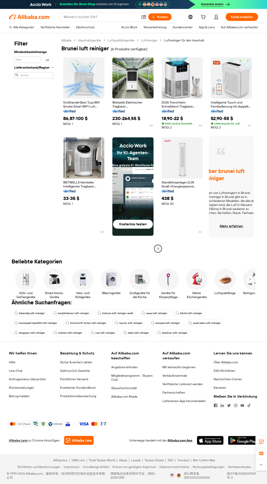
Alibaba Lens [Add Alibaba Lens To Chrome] (18, 440)
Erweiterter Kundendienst (78, 387)
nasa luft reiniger (154, 313)
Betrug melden (19, 396)
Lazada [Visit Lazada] (136, 460)
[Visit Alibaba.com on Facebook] (216, 405)
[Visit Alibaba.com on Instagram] (236, 405)
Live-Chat (15, 370)
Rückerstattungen (21, 387)
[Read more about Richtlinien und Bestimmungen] (38, 467)
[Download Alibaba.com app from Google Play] (243, 440)
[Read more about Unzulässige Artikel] (95, 467)
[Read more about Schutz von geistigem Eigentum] (133, 467)
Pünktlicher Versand (74, 379)
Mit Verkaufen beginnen (179, 367)
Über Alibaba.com (226, 362)
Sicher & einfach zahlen (76, 362)
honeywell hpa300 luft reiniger (35, 323)
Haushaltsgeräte (89, 40)
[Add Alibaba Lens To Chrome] (79, 440)
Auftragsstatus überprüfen (27, 379)
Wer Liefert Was (204, 460)
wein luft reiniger (136, 333)
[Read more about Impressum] (70, 467)
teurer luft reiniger (129, 323)
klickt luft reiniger (189, 313)
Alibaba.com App (180, 440)
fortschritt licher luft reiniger (86, 323)
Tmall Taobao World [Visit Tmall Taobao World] (102, 460)
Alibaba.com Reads (124, 396)
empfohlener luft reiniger (71, 313)
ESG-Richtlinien (224, 370)
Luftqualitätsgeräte (121, 40)
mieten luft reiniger (68, 333)
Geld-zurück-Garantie (75, 370)
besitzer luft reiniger (173, 333)
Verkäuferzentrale (174, 375)
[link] (261, 441)
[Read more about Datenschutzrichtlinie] (173, 467)
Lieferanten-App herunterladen (184, 401)
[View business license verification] (172, 475)
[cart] (204, 17)
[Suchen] (160, 16)
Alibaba (66, 40)
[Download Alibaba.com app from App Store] (210, 440)
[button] (143, 17)
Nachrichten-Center (228, 379)
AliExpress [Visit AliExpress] (60, 460)
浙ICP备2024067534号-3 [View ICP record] (241, 475)
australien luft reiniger (204, 323)
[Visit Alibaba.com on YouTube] (242, 405)
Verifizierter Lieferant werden (182, 384)
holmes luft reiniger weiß (115, 313)
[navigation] (34, 145)
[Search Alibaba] (101, 16)
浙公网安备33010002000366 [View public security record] (197, 475)
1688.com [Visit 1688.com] (78, 460)
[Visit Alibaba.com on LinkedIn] (222, 405)
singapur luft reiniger (29, 333)
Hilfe (12, 362)
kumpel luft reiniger (165, 323)
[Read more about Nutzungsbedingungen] (208, 467)
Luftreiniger (149, 40)
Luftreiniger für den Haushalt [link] (184, 40)
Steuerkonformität (124, 388)
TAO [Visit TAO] (170, 460)
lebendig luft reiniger (29, 313)
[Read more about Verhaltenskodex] (238, 467)
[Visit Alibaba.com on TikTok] (249, 405)
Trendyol (183, 460)
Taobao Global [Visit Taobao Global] (154, 460)
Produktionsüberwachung (78, 396)
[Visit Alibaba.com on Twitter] (229, 405)
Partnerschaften (173, 392)
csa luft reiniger (103, 333)
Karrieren (220, 387)
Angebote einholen (124, 367)
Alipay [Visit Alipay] (123, 460)
